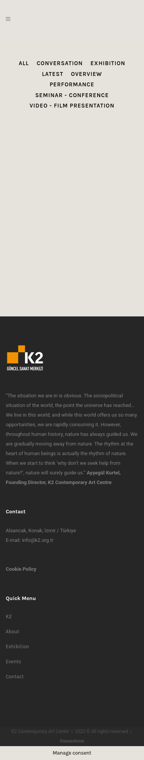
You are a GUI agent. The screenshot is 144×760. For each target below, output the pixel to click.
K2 (9, 616)
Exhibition (17, 646)
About (12, 631)
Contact (15, 676)
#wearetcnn (72, 741)
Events (13, 661)
